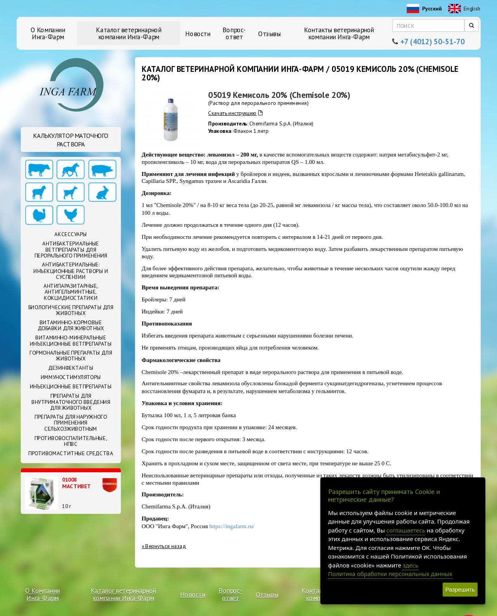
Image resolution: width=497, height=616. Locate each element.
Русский (424, 9)
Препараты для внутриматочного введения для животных (70, 401)
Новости (197, 33)
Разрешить (460, 589)
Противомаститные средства (70, 453)
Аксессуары (70, 234)
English (464, 9)
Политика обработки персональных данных (390, 574)
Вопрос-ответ (234, 33)
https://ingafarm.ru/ (231, 526)
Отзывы (269, 33)
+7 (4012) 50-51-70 (432, 42)
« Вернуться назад (164, 545)
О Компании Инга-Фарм (48, 33)
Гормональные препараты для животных (71, 355)
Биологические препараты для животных (70, 310)
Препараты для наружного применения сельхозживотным (71, 422)
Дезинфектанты (71, 367)
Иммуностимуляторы (71, 377)
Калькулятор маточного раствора (70, 140)
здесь (410, 565)
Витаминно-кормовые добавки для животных (71, 325)
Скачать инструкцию (235, 113)
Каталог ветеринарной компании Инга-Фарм (128, 33)
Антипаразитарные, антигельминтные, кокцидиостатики (70, 291)
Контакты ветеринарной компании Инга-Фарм (339, 33)
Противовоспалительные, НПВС (71, 441)
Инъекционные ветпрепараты (71, 386)
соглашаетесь (405, 530)
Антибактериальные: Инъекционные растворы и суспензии (70, 270)
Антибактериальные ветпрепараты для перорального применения (71, 249)
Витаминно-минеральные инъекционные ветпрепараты (71, 340)
